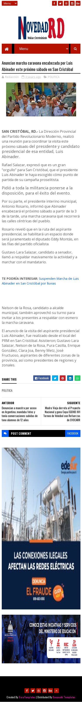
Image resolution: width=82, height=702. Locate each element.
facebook (72, 433)
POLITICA (53, 77)
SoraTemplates (27, 697)
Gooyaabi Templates (64, 697)
